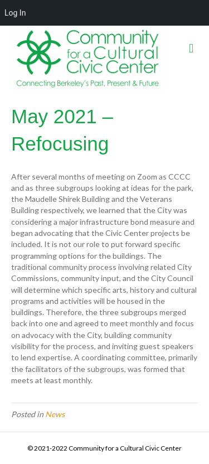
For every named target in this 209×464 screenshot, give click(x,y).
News (55, 414)
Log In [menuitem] (15, 12)
